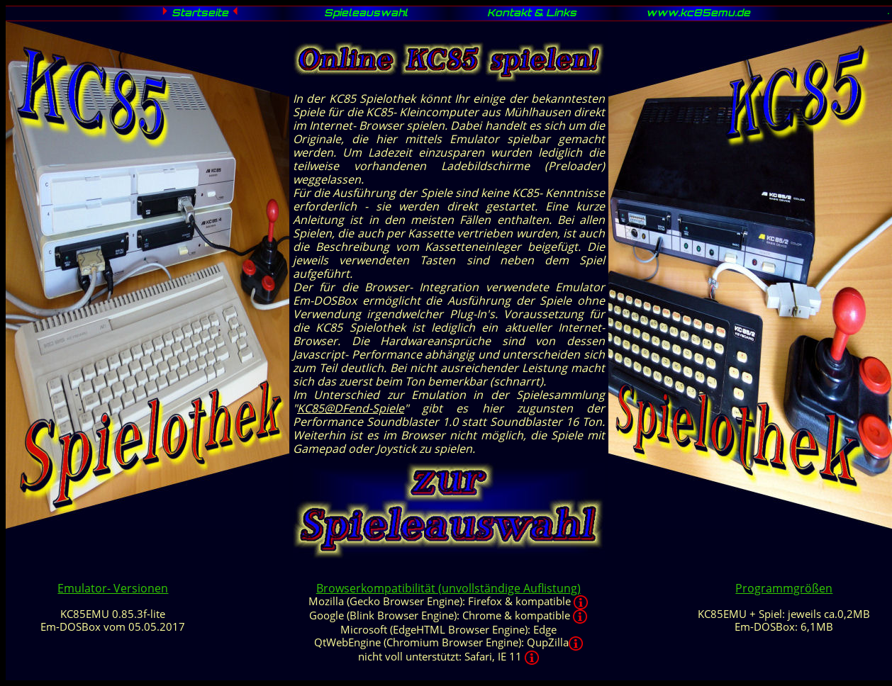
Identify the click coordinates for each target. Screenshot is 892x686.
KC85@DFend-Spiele (350, 408)
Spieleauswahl (366, 14)
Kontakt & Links (531, 14)
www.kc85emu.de (698, 14)
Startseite (200, 14)
